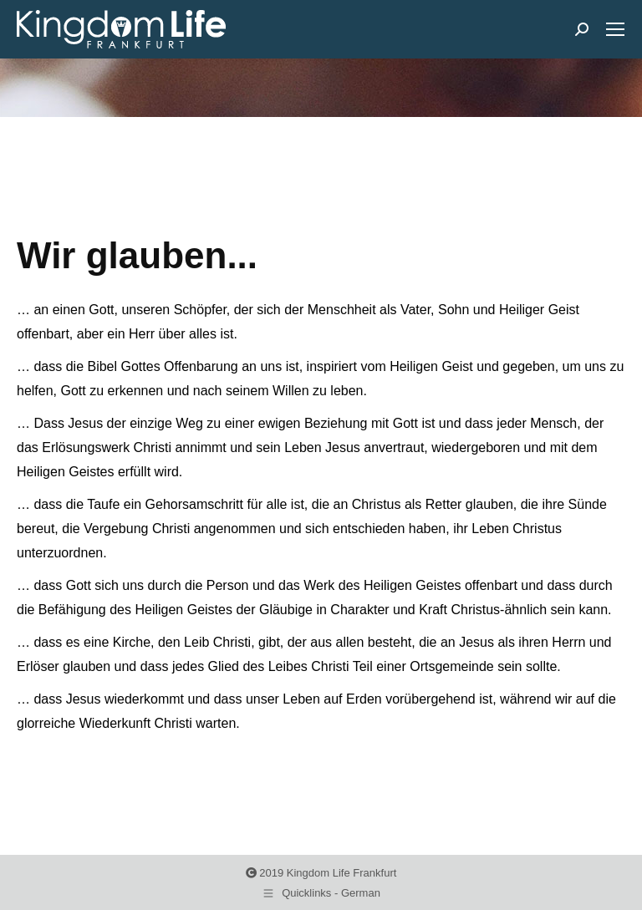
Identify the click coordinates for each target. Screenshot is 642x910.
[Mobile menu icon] (615, 29)
